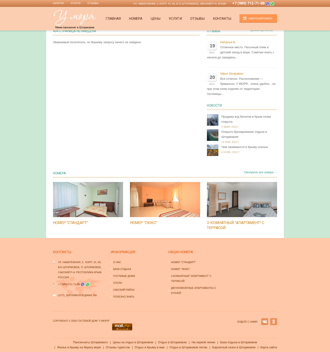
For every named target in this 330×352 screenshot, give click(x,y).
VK (264, 321)
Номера (135, 19)
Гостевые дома (124, 276)
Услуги (75, 3)
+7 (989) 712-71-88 (248, 3)
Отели (117, 282)
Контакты (222, 19)
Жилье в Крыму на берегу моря (79, 347)
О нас (117, 262)
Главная (113, 19)
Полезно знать (123, 296)
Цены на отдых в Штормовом (133, 342)
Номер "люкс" (143, 223)
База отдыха (122, 269)
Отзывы (93, 3)
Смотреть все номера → (260, 172)
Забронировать (260, 18)
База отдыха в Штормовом (238, 342)
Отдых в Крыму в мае (150, 347)
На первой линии (203, 342)
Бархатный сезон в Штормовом (234, 347)
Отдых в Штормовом (172, 342)
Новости (214, 105)
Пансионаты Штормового (90, 342)
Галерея (58, 3)
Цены (155, 19)
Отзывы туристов (118, 347)
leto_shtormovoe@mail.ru (77, 295)
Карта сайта (268, 347)
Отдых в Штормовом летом (188, 347)
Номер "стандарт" (70, 223)
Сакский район (124, 289)
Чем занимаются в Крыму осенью (244, 147)
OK (273, 321)
